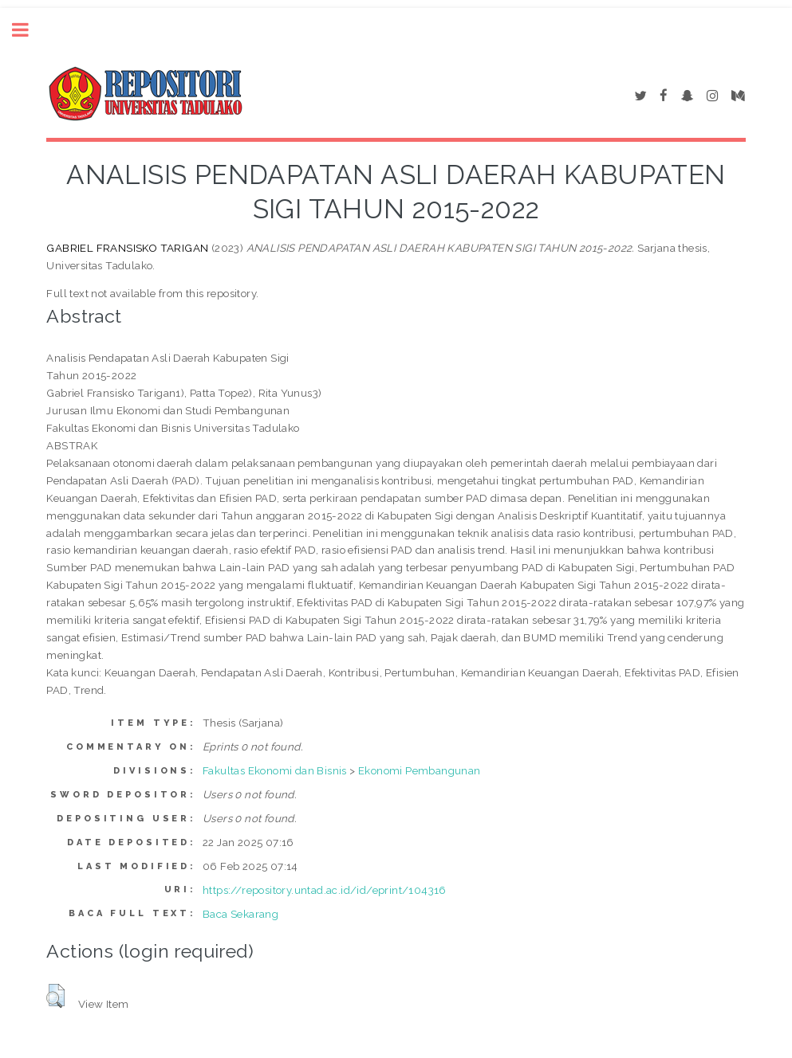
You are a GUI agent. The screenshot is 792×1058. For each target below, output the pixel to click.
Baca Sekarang (240, 913)
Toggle (28, 30)
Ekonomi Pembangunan (419, 770)
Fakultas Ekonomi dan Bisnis (275, 770)
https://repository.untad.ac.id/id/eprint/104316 (325, 890)
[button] (55, 996)
